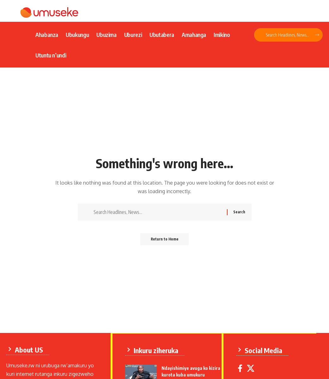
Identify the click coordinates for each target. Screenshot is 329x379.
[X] (252, 367)
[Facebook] (241, 367)
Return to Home (164, 241)
